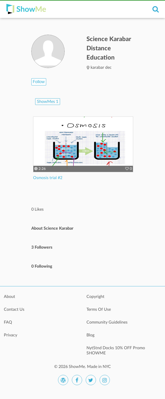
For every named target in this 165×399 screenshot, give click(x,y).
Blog (90, 335)
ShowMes (47, 102)
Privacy (10, 335)
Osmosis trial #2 (47, 178)
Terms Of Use (98, 309)
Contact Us (14, 309)
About (9, 297)
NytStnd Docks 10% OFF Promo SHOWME (115, 350)
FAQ (8, 322)
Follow (39, 82)
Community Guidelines (107, 322)
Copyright (95, 297)
